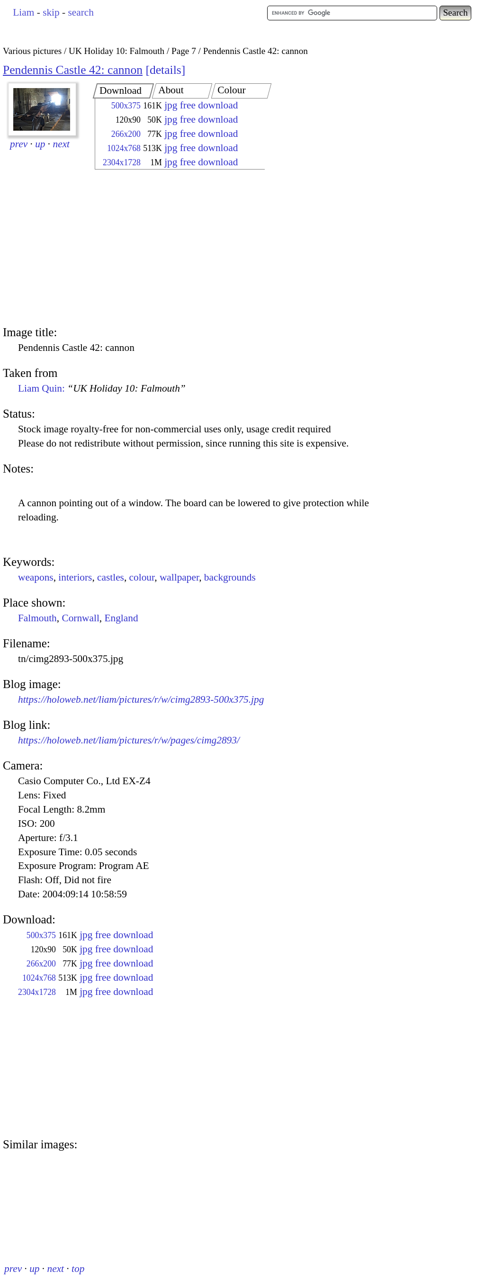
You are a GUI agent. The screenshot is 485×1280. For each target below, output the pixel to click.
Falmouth (37, 618)
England (121, 618)
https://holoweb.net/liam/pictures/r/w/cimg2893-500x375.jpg (141, 699)
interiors (75, 577)
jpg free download (201, 105)
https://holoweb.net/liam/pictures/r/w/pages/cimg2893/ (129, 740)
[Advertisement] (171, 248)
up (40, 144)
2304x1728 (122, 162)
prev (18, 144)
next (61, 144)
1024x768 (124, 148)
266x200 (126, 134)
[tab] (123, 90)
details (165, 70)
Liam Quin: (102, 388)
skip (51, 12)
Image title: (30, 332)
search (80, 12)
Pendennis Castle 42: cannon (73, 70)
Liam (23, 12)
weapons (36, 577)
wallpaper (179, 577)
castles (110, 577)
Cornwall (80, 618)
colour (142, 577)
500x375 (126, 105)
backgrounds (230, 577)
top (78, 1268)
